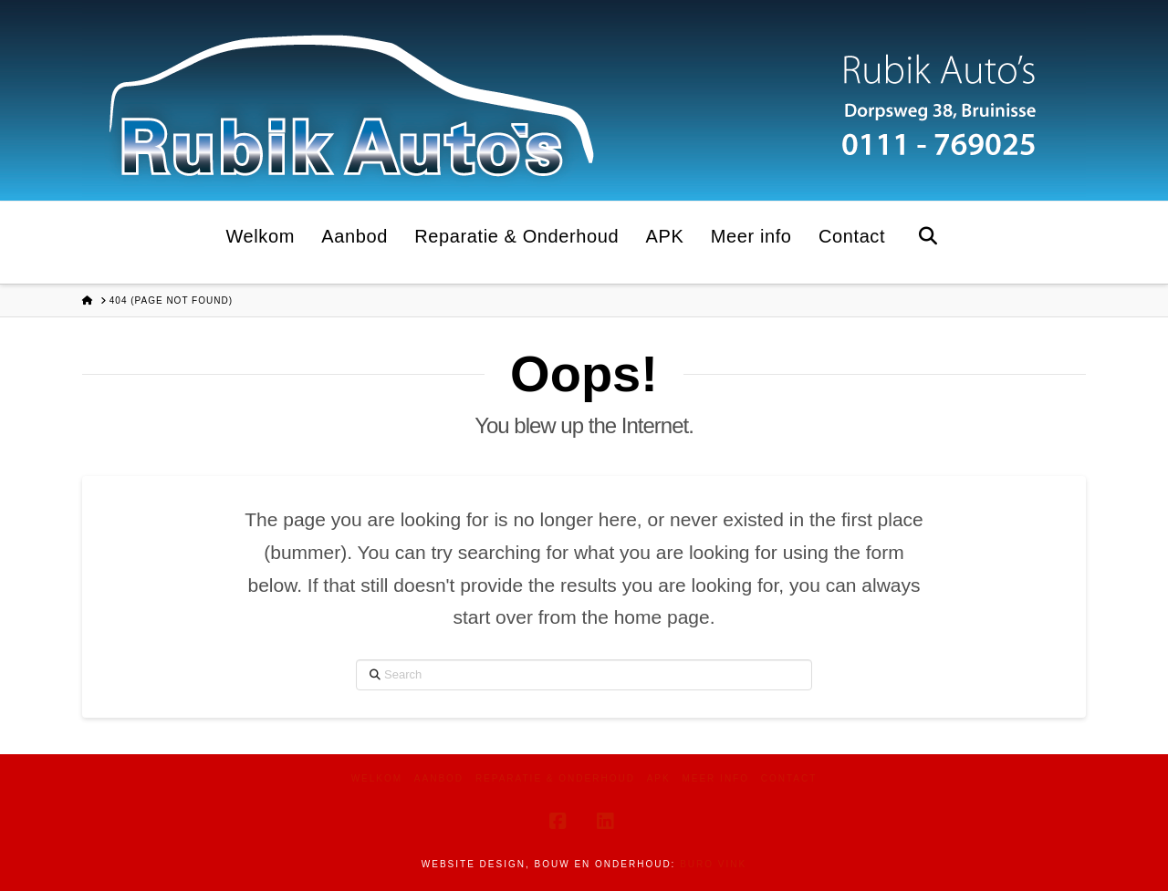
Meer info (715, 778)
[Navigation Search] (927, 243)
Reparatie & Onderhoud (555, 778)
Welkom (376, 778)
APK (659, 778)
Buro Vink (713, 864)
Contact (789, 778)
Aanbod (439, 778)
